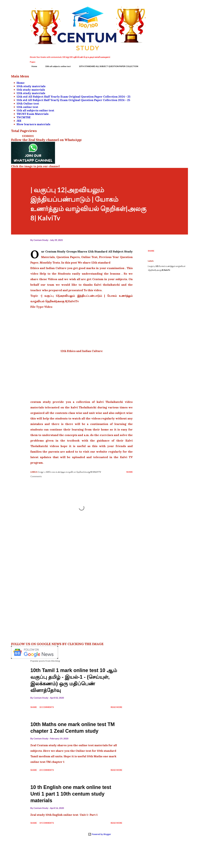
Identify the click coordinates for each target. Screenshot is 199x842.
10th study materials (31, 86)
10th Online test (28, 103)
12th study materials (31, 93)
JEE (19, 120)
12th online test (27, 107)
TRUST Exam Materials (33, 114)
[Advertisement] (81, 329)
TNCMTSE (24, 117)
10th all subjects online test (56, 66)
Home (32, 66)
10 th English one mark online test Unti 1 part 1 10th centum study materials (70, 793)
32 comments (46, 707)
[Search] (156, 7)
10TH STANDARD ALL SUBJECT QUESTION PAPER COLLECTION (107, 66)
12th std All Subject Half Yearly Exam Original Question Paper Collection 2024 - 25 (73, 96)
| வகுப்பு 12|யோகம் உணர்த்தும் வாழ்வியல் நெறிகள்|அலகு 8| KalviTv (166, 268)
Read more (116, 707)
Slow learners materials (33, 124)
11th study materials (31, 89)
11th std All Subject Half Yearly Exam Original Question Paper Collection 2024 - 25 (73, 100)
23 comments (46, 770)
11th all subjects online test (35, 110)
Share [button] (151, 251)
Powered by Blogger (99, 834)
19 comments (46, 823)
